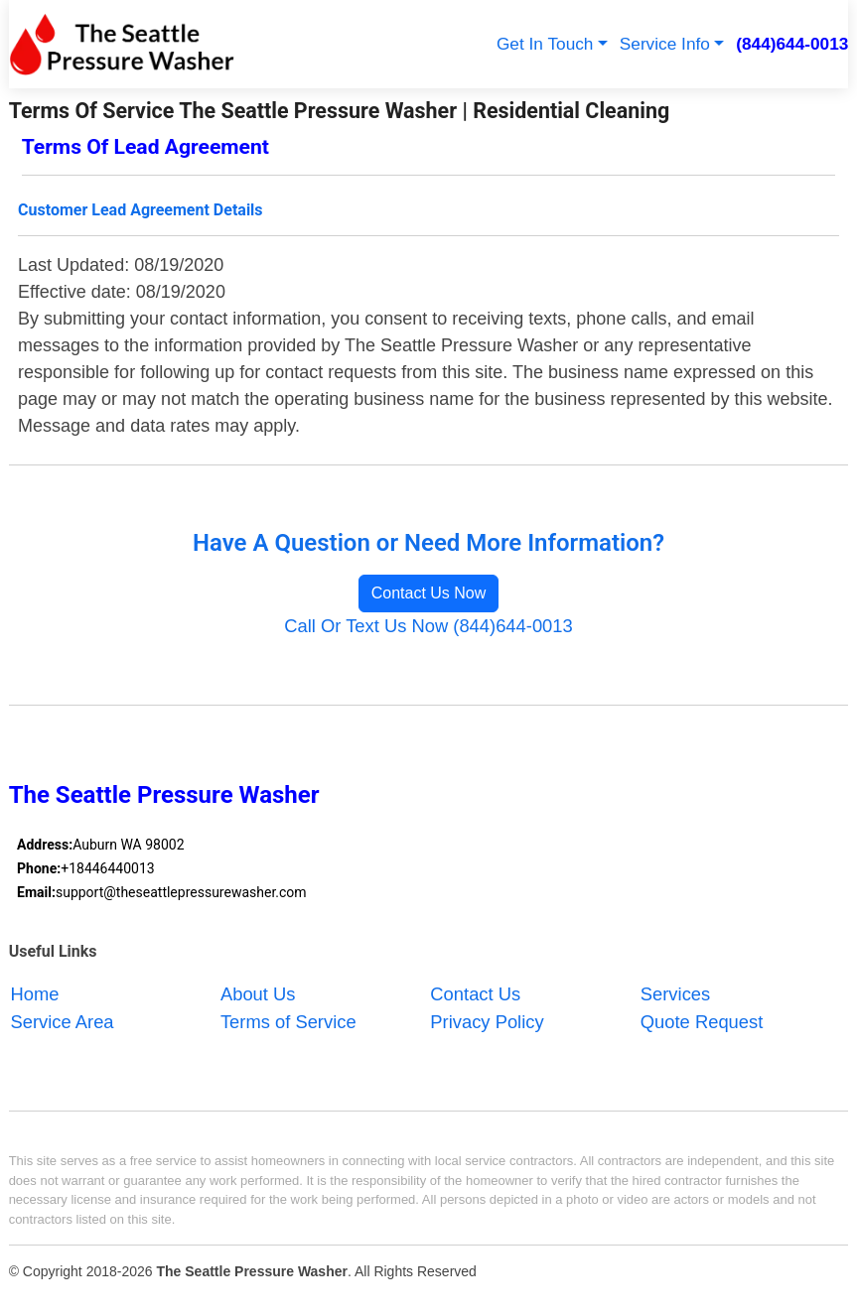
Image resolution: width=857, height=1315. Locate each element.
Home (34, 994)
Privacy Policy (486, 1021)
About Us (258, 994)
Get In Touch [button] (545, 44)
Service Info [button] (665, 44)
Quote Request (702, 1021)
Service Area (61, 1021)
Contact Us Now (429, 593)
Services (675, 994)
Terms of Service (288, 1021)
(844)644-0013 (792, 44)
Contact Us (475, 994)
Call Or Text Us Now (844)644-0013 (428, 625)
